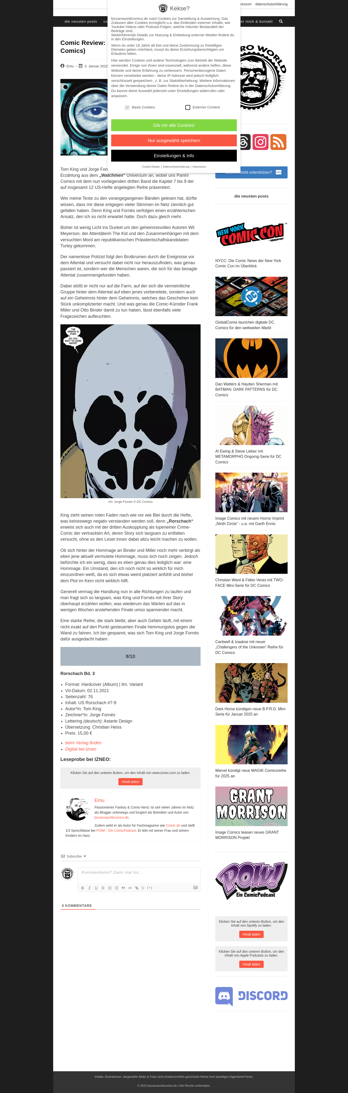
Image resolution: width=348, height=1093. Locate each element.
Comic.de (173, 825)
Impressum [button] (199, 166)
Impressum (243, 4)
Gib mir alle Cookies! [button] (174, 125)
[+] (149, 887)
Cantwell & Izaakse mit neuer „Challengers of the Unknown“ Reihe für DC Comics (249, 646)
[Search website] (281, 21)
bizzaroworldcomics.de (111, 817)
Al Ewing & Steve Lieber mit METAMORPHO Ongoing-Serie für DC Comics (248, 456)
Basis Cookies (140, 107)
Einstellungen (188, 91)
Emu (70, 66)
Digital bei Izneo (80, 748)
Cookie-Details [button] (151, 166)
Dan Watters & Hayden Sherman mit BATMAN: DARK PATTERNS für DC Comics (246, 389)
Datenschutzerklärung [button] (176, 166)
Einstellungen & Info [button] (174, 155)
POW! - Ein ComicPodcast (116, 830)
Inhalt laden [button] (130, 781)
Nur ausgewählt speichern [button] (174, 140)
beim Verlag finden (83, 742)
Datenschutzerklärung (271, 4)
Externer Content (202, 107)
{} (143, 887)
